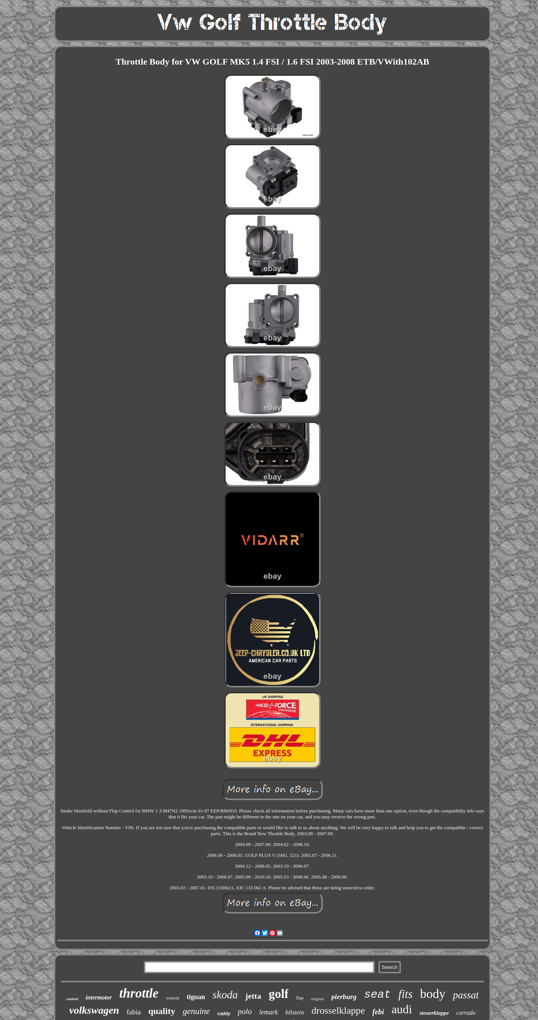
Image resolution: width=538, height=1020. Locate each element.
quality (161, 1011)
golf (278, 994)
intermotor (99, 997)
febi (378, 1012)
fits (405, 994)
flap (299, 998)
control (72, 998)
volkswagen (94, 1010)
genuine (196, 1011)
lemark (268, 1012)
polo (244, 1011)
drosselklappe (338, 1010)
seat (377, 994)
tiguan (196, 997)
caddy (224, 1013)
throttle (138, 993)
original (317, 998)
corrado (466, 1013)
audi (402, 1009)
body (432, 994)
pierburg (344, 997)
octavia (172, 998)
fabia (134, 1012)
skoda (225, 995)
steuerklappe (434, 1013)
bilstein (294, 1012)
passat (466, 995)
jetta (253, 996)
